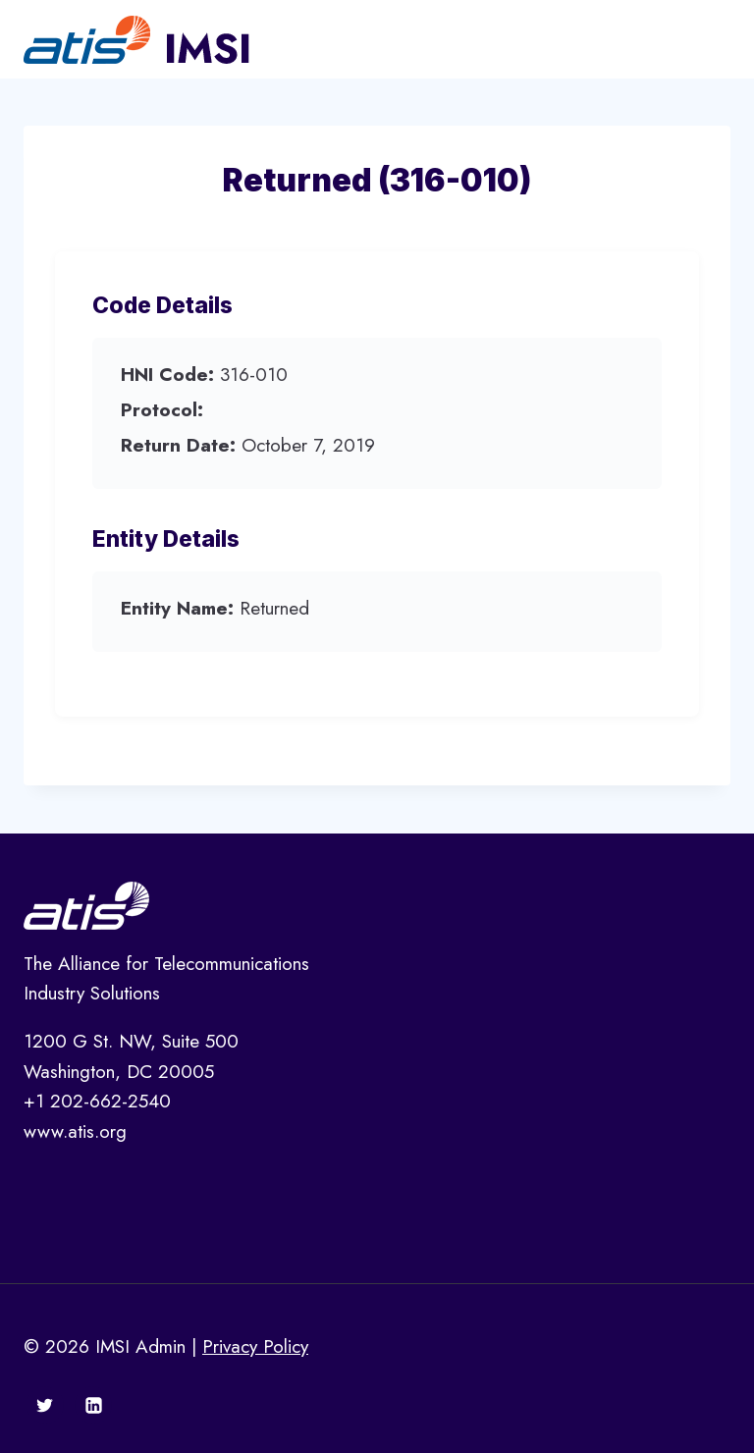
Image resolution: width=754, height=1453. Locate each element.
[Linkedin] (93, 1405)
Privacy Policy (255, 1346)
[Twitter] (45, 1405)
